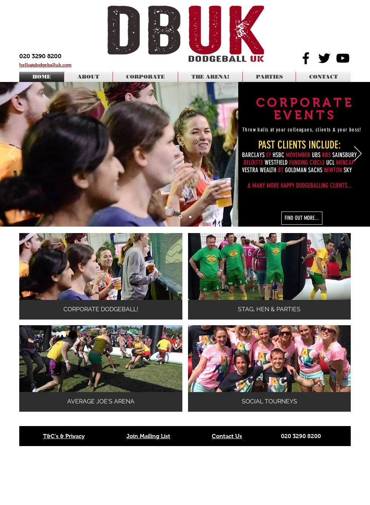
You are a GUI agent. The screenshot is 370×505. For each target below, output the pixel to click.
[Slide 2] (190, 217)
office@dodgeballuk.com (308, 478)
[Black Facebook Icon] (306, 58)
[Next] (358, 154)
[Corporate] (180, 217)
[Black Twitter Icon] (324, 58)
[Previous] (12, 154)
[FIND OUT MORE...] (301, 218)
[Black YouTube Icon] (343, 58)
